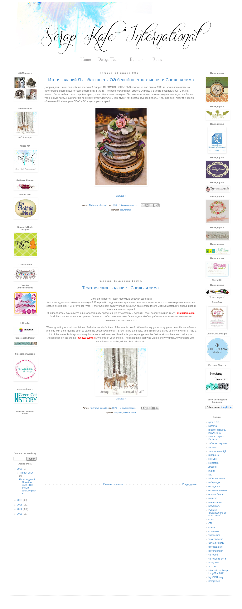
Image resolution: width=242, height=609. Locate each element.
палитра (212, 498)
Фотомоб (213, 554)
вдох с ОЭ (213, 422)
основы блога (215, 494)
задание (118, 412)
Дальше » (121, 196)
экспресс (213, 566)
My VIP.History (215, 577)
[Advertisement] (121, 248)
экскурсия (213, 562)
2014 (20, 509)
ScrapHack (214, 581)
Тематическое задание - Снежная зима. (121, 287)
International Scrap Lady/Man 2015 (218, 572)
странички (213, 531)
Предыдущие (189, 484)
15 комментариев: (128, 205)
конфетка (213, 463)
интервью (213, 455)
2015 (20, 504)
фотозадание (215, 547)
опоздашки (214, 486)
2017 (20, 469)
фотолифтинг (215, 551)
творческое (214, 535)
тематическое (129, 412)
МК (210, 474)
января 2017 (26, 472)
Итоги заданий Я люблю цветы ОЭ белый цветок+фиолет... (27, 486)
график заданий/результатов (217, 431)
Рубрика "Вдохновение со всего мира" (217, 513)
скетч (211, 519)
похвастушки (215, 502)
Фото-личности (216, 543)
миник (211, 470)
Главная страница (113, 484)
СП (210, 523)
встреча (212, 426)
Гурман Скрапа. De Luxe (216, 438)
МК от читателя (216, 478)
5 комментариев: (128, 408)
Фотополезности (217, 558)
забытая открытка (218, 443)
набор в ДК (214, 482)
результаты (125, 210)
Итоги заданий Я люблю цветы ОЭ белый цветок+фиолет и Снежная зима (121, 79)
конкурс (212, 459)
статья (211, 527)
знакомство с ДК (217, 451)
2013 (20, 513)
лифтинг (212, 466)
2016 (20, 500)
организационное (217, 490)
